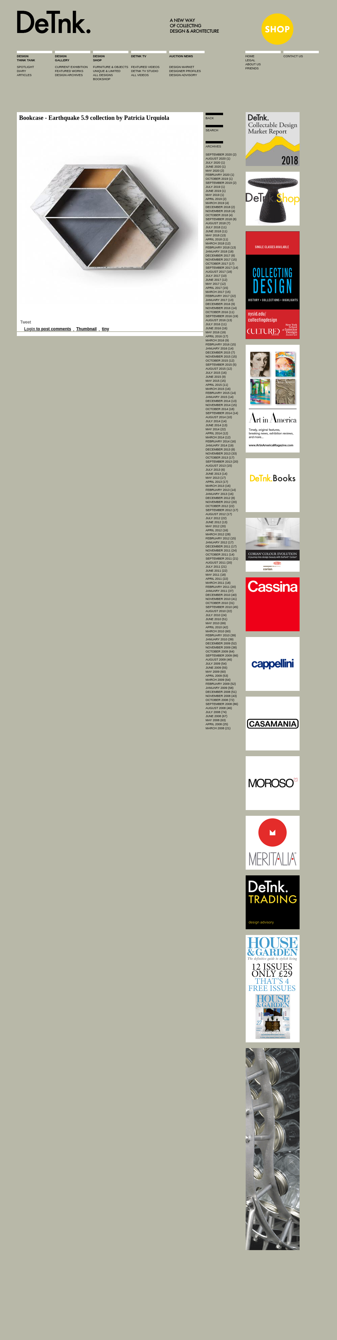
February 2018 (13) (221, 247)
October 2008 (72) (220, 700)
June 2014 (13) (216, 425)
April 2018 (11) (217, 239)
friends (252, 68)
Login (29, 329)
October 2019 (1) (219, 178)
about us (253, 64)
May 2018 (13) (216, 235)
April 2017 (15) (217, 288)
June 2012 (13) (216, 522)
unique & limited (107, 71)
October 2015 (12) (220, 360)
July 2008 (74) (216, 712)
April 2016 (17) (217, 336)
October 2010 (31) (220, 603)
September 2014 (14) (222, 413)
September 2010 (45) (222, 607)
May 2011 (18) (216, 574)
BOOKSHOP (102, 79)
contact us (293, 56)
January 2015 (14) (220, 397)
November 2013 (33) (221, 453)
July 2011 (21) (216, 566)
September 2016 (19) (222, 316)
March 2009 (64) (218, 679)
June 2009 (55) (216, 667)
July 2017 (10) (216, 275)
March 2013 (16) (218, 486)
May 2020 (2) (215, 170)
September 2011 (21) (222, 558)
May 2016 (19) (216, 332)
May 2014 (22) (216, 429)
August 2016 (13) (219, 320)
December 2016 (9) (220, 304)
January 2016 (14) (220, 348)
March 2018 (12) (218, 243)
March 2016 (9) (217, 340)
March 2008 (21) (218, 728)
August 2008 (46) (219, 708)
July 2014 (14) (216, 421)
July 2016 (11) (216, 324)
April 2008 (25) (217, 724)
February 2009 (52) (221, 683)
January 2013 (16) (220, 494)
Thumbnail (86, 329)
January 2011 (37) (220, 591)
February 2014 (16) (221, 441)
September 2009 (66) (222, 655)
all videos (140, 75)
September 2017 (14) (222, 267)
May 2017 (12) (216, 284)
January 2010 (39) (220, 639)
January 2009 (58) (220, 688)
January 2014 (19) (220, 445)
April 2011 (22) (217, 578)
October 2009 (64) (220, 651)
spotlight (25, 67)
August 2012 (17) (219, 514)
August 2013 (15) (219, 465)
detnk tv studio (144, 71)
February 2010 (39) (221, 635)
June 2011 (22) (216, 570)
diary (21, 71)
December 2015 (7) (220, 352)
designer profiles (185, 71)
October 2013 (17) (220, 457)
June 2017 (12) (216, 279)
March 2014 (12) (218, 437)
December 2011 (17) (221, 546)
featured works (69, 71)
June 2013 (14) (216, 473)
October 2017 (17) (220, 263)
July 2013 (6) (215, 469)
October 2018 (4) (219, 215)
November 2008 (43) (221, 696)
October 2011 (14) (220, 554)
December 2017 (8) (220, 255)
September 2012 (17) (222, 510)
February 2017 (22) (221, 296)
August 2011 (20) (219, 562)
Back (210, 118)
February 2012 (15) (221, 538)
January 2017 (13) (220, 300)
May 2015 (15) (216, 380)
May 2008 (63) (216, 720)
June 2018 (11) (216, 231)
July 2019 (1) (215, 187)
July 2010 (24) (216, 615)
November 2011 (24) (221, 550)
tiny (105, 329)
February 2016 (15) (221, 344)
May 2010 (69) (216, 623)
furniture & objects (110, 67)
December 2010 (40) (221, 595)
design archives (69, 75)
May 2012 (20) (216, 526)
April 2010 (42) (217, 627)
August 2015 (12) (219, 368)
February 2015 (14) (221, 393)
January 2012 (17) (220, 542)
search (212, 130)
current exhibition (71, 67)
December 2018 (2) (220, 207)
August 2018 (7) (218, 223)
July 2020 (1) (215, 162)
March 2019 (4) (217, 203)
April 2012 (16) (217, 530)
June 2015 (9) (216, 376)
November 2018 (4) (220, 211)
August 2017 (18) (219, 271)
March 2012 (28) (218, 534)
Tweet (25, 322)
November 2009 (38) (221, 647)
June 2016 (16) (216, 328)
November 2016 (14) (221, 308)
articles (24, 75)
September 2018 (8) (221, 219)
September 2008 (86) (222, 704)
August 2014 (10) (219, 417)
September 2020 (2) (221, 154)
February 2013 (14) (221, 490)
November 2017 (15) (221, 259)
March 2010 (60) (218, 631)
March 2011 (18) (218, 582)
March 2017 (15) (218, 292)
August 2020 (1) (218, 158)
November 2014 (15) (221, 405)
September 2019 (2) (221, 183)
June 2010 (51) (216, 619)
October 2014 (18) (220, 409)
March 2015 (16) (218, 389)
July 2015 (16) (216, 372)
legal (250, 60)
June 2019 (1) (216, 191)
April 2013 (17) (217, 481)
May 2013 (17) (216, 477)
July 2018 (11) (216, 227)
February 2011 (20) (221, 587)
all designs (103, 75)
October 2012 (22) (220, 506)
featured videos (145, 67)
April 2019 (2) (216, 199)
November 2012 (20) (221, 502)
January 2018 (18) (220, 251)
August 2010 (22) (219, 611)
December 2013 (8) (220, 449)
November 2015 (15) (221, 356)
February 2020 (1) (220, 174)
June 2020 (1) (216, 166)
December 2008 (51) (221, 692)
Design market (181, 67)
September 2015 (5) (221, 364)
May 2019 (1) (215, 195)
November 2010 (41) (221, 599)
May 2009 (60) (216, 671)
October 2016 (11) (220, 312)
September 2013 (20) (222, 461)
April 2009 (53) (217, 675)
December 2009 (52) (221, 643)
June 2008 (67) (216, 716)
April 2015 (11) (217, 385)
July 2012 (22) (216, 518)
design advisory (183, 75)
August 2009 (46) (219, 659)
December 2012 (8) (220, 498)
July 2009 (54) (216, 663)
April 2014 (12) (217, 433)
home (249, 56)
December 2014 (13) (221, 401)
